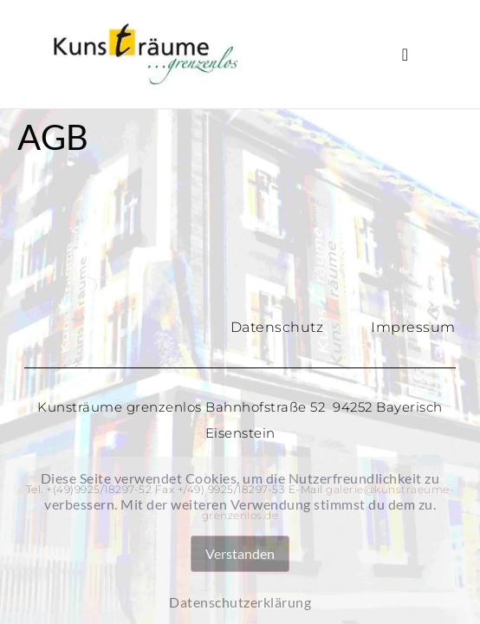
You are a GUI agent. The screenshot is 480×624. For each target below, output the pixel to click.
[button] (405, 55)
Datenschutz (277, 327)
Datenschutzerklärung (240, 602)
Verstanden (240, 553)
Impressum (413, 327)
